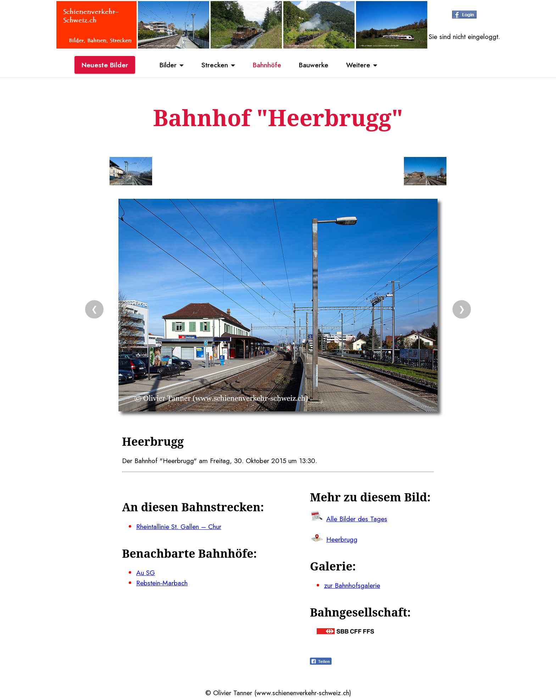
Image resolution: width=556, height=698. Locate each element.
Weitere (358, 65)
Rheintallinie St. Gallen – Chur (178, 526)
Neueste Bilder (105, 65)
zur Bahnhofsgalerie (352, 585)
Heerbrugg (341, 539)
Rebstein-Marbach (162, 583)
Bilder (168, 65)
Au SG (145, 573)
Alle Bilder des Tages (356, 519)
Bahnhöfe (267, 65)
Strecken (214, 65)
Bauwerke (313, 65)
